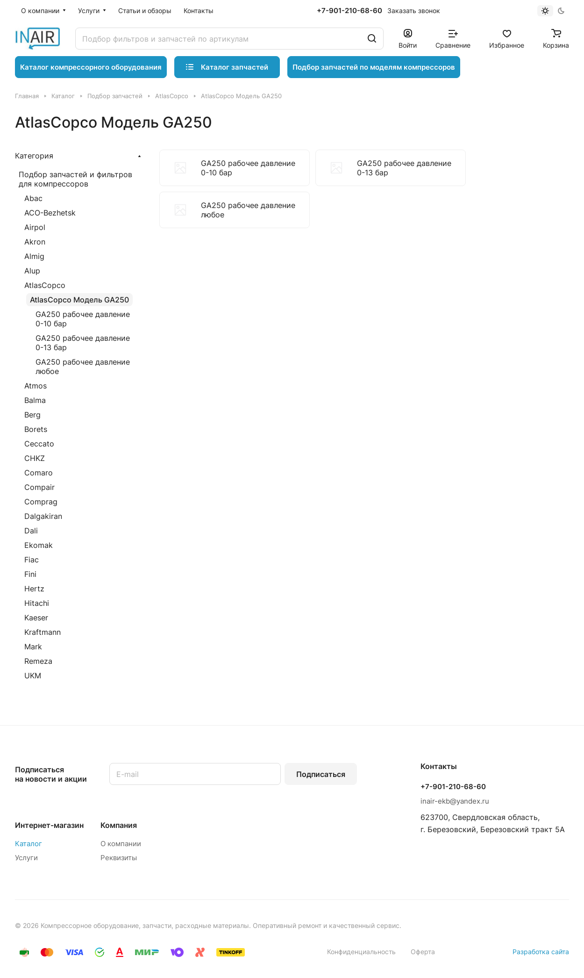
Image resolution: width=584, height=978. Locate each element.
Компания (118, 825)
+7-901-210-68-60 (349, 11)
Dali (31, 530)
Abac (33, 198)
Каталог (28, 843)
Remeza (38, 661)
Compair (39, 487)
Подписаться (320, 774)
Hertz (34, 588)
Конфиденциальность (361, 952)
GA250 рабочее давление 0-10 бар (83, 318)
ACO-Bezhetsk (50, 212)
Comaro (38, 472)
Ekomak (38, 545)
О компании (120, 843)
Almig (34, 256)
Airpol (34, 227)
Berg (32, 414)
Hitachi (36, 603)
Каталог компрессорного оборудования (91, 67)
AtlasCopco (44, 285)
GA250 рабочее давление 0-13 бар (83, 342)
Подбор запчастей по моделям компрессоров (373, 67)
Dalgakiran (43, 516)
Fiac (31, 559)
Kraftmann (42, 632)
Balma (35, 400)
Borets (35, 429)
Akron (34, 241)
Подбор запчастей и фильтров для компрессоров (75, 179)
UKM (32, 675)
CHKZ (34, 458)
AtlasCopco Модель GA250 (79, 299)
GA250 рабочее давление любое (83, 366)
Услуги (26, 857)
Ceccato (39, 443)
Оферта (423, 952)
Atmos (35, 385)
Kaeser (36, 617)
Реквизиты (118, 857)
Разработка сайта (541, 952)
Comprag (40, 501)
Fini (30, 574)
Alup (32, 270)
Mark (33, 646)
